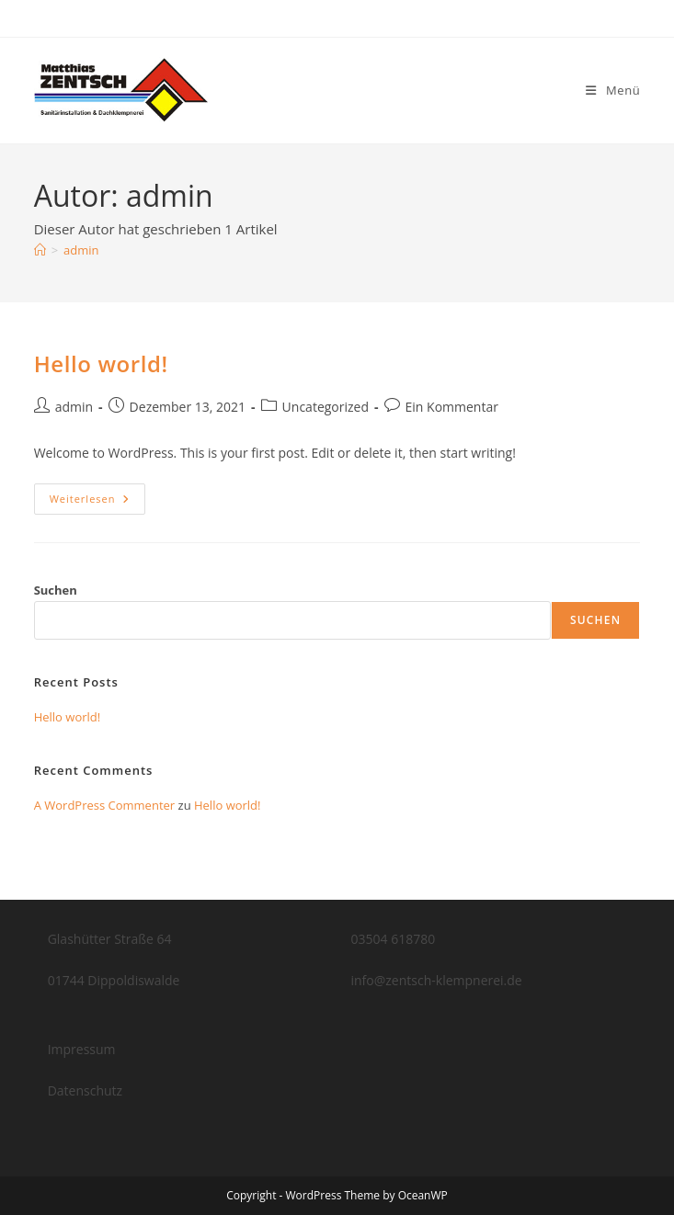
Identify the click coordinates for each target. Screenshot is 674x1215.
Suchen (55, 590)
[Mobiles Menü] (613, 90)
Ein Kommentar (452, 406)
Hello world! (101, 363)
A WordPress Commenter (105, 805)
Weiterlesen (98, 502)
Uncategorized (325, 406)
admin (80, 250)
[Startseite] (40, 250)
